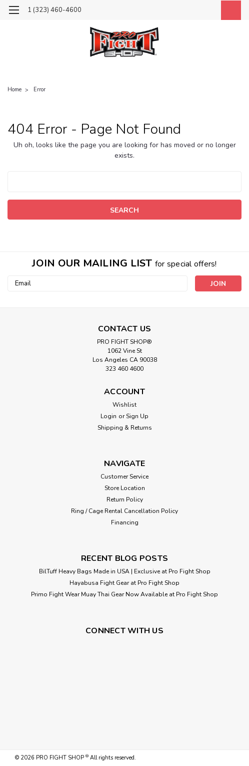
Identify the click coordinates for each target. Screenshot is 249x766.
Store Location (124, 488)
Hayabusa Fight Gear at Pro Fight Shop (125, 583)
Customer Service (124, 477)
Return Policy (124, 500)
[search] (184, 11)
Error (40, 89)
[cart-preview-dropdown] (229, 10)
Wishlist (124, 405)
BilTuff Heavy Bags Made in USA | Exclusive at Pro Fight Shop (124, 571)
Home (15, 89)
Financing (124, 522)
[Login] (206, 11)
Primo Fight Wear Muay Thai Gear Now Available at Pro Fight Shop (124, 594)
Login (108, 416)
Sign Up (137, 416)
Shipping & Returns (125, 428)
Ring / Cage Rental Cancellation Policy (124, 511)
